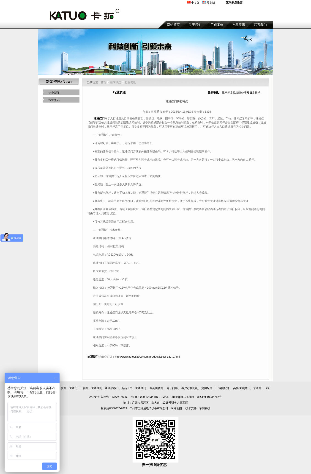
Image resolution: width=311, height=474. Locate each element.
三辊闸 (84, 388)
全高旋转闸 (156, 388)
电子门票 (172, 388)
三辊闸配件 (222, 388)
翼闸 (63, 388)
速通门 (73, 388)
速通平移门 (112, 388)
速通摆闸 (96, 388)
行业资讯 (54, 100)
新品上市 (126, 388)
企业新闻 (54, 92)
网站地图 (176, 408)
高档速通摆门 (241, 388)
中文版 (195, 2)
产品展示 (238, 25)
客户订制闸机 (189, 388)
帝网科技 (204, 408)
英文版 (211, 2)
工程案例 (216, 25)
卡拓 (267, 388)
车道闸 (257, 388)
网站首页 (173, 25)
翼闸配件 (206, 388)
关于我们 (195, 25)
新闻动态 (115, 82)
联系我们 (260, 25)
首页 (103, 82)
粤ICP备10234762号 (209, 397)
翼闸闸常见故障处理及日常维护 (241, 92)
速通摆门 (140, 388)
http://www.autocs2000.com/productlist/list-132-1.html (147, 356)
